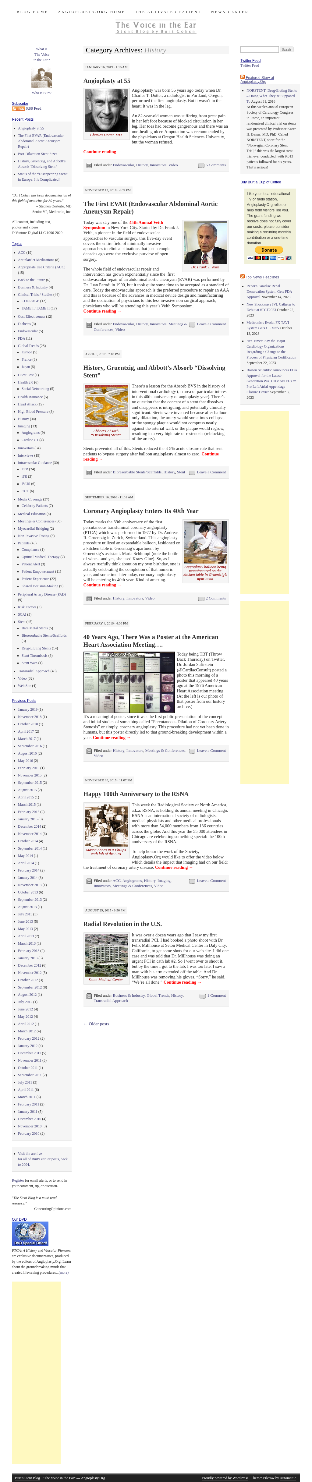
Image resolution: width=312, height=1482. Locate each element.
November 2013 (30, 885)
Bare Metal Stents (35, 628)
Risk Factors (27, 607)
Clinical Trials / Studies (35, 294)
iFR (24, 476)
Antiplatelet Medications (36, 260)
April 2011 (26, 1090)
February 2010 (28, 1133)
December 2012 (29, 965)
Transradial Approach (111, 1000)
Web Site (24, 686)
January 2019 (27, 709)
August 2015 (27, 790)
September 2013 (30, 899)
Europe (27, 352)
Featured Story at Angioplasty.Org (257, 80)
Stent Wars (29, 663)
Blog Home (32, 12)
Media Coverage (30, 499)
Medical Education (32, 514)
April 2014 (26, 863)
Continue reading (102, 151)
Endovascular (123, 165)
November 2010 (30, 1126)
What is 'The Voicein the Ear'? (42, 54)
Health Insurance (30, 397)
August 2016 (27, 753)
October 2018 (28, 724)
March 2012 (27, 1031)
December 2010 (29, 1119)
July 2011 (25, 1082)
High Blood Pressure (33, 411)
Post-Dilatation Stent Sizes (37, 154)
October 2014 (28, 841)
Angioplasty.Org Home (91, 12)
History (142, 165)
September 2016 (30, 746)
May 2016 (25, 761)
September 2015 (30, 782)
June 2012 (25, 1009)
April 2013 (26, 936)
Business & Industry (129, 995)
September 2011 (30, 1075)
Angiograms (132, 880)
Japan (26, 367)
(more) (64, 1272)
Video (173, 165)
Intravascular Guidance (35, 463)
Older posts (96, 1023)
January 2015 (27, 819)
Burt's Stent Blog (27, 1478)
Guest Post (26, 375)
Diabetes (24, 324)
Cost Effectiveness (31, 316)
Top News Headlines (262, 277)
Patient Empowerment (38, 571)
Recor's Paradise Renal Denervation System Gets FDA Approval (269, 291)
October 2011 (28, 1068)
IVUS (26, 484)
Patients (24, 543)
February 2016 (28, 768)
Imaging (164, 880)
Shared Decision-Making (40, 586)
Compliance (30, 549)
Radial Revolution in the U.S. (122, 924)
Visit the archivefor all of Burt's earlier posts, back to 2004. (43, 1159)
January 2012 (27, 1046)
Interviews (26, 455)
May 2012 (25, 1016)
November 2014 (30, 834)
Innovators (158, 165)
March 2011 (27, 1097)
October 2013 (28, 892)
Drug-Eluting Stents (36, 648)
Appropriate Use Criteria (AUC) (42, 267)
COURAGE (30, 301)
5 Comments (216, 165)
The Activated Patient (168, 12)
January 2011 (27, 1111)
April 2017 (26, 731)
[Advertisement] (36, 1373)
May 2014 (25, 856)
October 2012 (28, 980)
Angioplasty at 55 (106, 80)
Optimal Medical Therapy (40, 557)
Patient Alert (31, 564)
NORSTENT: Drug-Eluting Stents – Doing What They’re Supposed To (271, 96)
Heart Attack (27, 404)
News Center (230, 12)
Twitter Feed (249, 65)
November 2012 (30, 973)
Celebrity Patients (35, 506)
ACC (116, 880)
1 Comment (216, 995)
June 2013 (25, 921)
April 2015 (26, 797)
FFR (25, 469)
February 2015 (28, 812)
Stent (181, 472)
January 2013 (27, 958)
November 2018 (30, 717)
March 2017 (27, 739)
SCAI (22, 614)
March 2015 (27, 804)
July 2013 (25, 914)
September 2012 (30, 987)
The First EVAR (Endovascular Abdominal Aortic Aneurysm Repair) (41, 141)
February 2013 (28, 951)
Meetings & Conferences (165, 750)
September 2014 (30, 848)
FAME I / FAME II (36, 308)
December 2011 (29, 1053)
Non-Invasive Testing (33, 536)
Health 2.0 (25, 382)
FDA (21, 338)
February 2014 (28, 870)
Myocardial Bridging (33, 528)
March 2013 (27, 943)
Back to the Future (31, 280)
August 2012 (27, 994)
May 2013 (25, 929)
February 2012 (28, 1038)
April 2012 (26, 1024)
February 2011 (28, 1104)
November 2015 (30, 775)
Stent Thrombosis (35, 655)
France (27, 359)
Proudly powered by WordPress (225, 1478)
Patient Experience (35, 579)
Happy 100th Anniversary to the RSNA (136, 794)
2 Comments (216, 598)
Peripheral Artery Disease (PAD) (42, 594)
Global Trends (158, 995)
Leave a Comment (211, 324)
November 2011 (29, 1060)
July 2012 (25, 1002)
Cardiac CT (30, 440)
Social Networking (35, 389)
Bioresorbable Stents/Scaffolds (137, 472)
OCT (25, 491)
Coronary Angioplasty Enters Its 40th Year (141, 511)
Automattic (288, 1478)
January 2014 (27, 877)
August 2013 (27, 907)
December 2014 (29, 826)
